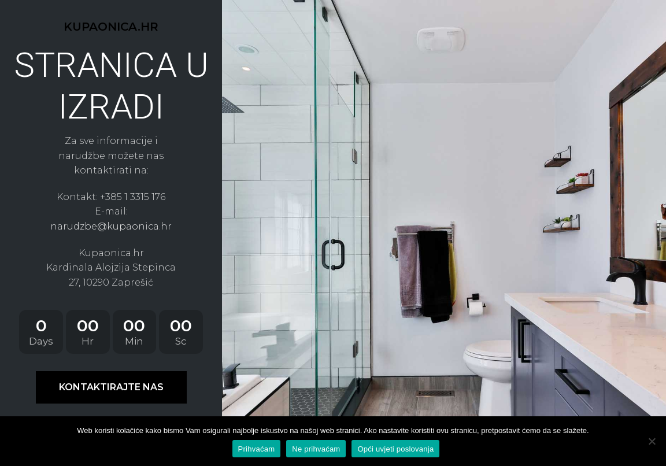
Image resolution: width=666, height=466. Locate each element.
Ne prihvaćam (316, 449)
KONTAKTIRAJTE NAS (111, 387)
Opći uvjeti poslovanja (395, 449)
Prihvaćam (256, 449)
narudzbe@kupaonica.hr (111, 226)
